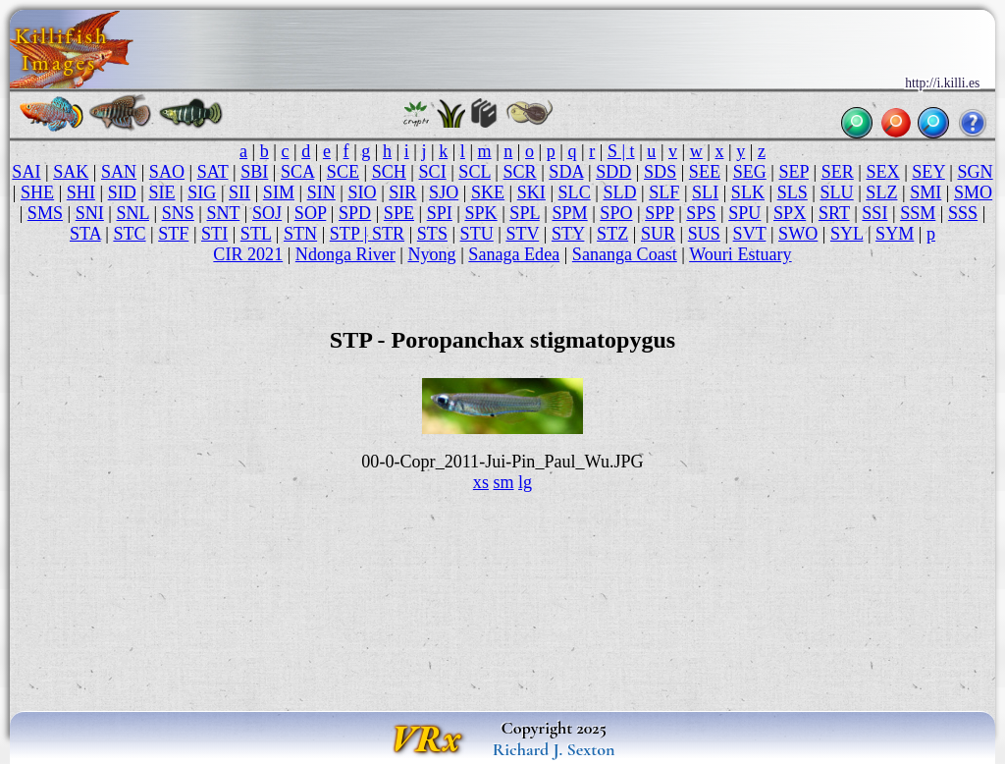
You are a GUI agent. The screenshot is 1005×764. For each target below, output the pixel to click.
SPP (659, 213)
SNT (223, 213)
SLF (664, 192)
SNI (90, 213)
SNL (133, 213)
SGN (974, 172)
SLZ (881, 192)
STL (255, 234)
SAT (213, 172)
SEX (882, 172)
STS (432, 234)
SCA (297, 172)
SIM (278, 192)
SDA (566, 172)
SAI (26, 172)
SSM (917, 213)
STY (568, 234)
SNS (178, 213)
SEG (750, 172)
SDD (613, 172)
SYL (846, 234)
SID (122, 192)
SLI (705, 192)
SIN (321, 192)
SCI (433, 172)
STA (85, 234)
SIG (201, 192)
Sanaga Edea (513, 254)
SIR (402, 192)
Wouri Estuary (740, 254)
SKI (531, 192)
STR (388, 234)
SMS (45, 213)
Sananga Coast (624, 254)
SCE (343, 172)
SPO (616, 213)
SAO (167, 172)
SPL (524, 213)
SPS (700, 213)
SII (239, 192)
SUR (658, 234)
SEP (794, 172)
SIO (361, 192)
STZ (612, 234)
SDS (660, 172)
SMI (925, 192)
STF (173, 234)
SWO (798, 234)
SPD (355, 213)
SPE (399, 213)
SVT (750, 234)
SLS (792, 192)
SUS (704, 234)
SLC (574, 192)
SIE (161, 192)
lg (525, 482)
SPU (744, 213)
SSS (963, 213)
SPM (569, 213)
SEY (928, 172)
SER (837, 172)
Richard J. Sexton (554, 749)
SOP (310, 213)
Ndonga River (345, 254)
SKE (487, 192)
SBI (254, 172)
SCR (519, 172)
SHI (81, 192)
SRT (834, 213)
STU (477, 234)
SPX (789, 213)
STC (129, 234)
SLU (837, 192)
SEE (704, 172)
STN (300, 234)
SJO (443, 192)
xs (481, 482)
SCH (389, 172)
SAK (70, 172)
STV (522, 234)
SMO (973, 192)
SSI (874, 213)
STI (214, 234)
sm (503, 482)
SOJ (267, 213)
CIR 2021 (248, 254)
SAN (118, 172)
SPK (480, 213)
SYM (894, 234)
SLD (619, 192)
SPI (439, 213)
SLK (748, 192)
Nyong (431, 254)
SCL (474, 172)
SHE (37, 192)
